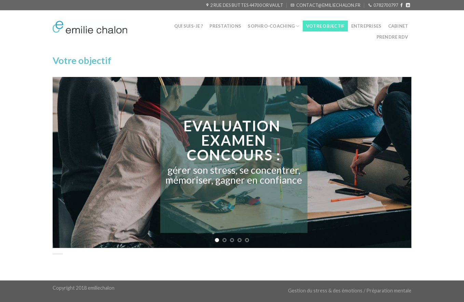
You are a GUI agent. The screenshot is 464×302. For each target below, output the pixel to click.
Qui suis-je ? (188, 26)
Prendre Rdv (392, 37)
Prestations (225, 26)
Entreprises (366, 26)
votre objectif (325, 26)
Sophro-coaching (273, 26)
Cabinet (398, 26)
